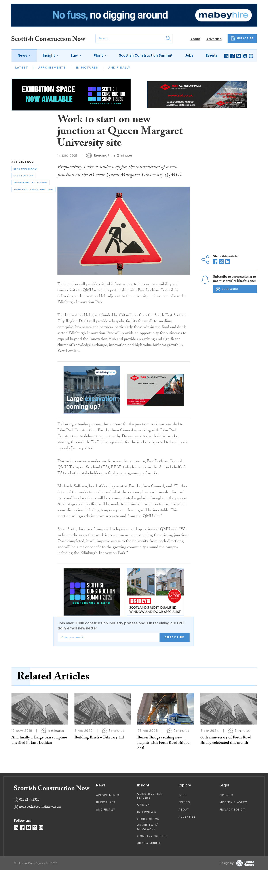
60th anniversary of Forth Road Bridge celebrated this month (225, 740)
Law (75, 55)
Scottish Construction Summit (146, 55)
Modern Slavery (233, 802)
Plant (99, 55)
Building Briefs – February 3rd (99, 737)
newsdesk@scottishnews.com (40, 807)
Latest (21, 67)
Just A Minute (149, 843)
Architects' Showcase (147, 827)
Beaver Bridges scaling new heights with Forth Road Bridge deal (163, 743)
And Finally (119, 67)
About (195, 39)
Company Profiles (152, 836)
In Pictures (87, 67)
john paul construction (33, 189)
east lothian (23, 175)
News (23, 55)
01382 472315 (29, 800)
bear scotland (25, 168)
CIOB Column (148, 819)
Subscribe (174, 637)
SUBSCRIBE (242, 38)
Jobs (189, 55)
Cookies (227, 795)
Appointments (52, 67)
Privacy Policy (232, 809)
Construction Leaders (149, 795)
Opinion (143, 805)
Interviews (146, 812)
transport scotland (30, 182)
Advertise (214, 39)
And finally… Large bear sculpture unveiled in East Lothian (39, 740)
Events (212, 55)
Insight (49, 55)
